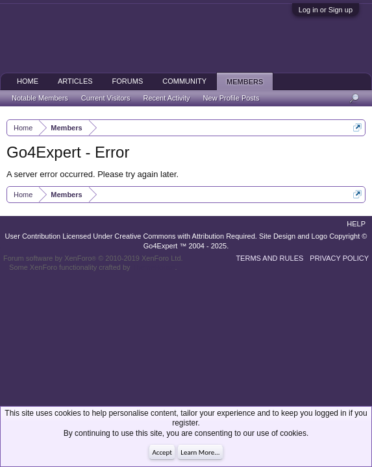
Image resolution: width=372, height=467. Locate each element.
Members (245, 82)
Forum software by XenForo (93, 258)
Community (184, 81)
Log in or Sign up (326, 10)
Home (27, 81)
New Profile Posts (231, 98)
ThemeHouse (153, 267)
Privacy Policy (339, 258)
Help (356, 224)
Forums (127, 81)
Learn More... (199, 452)
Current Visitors (105, 98)
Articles (75, 81)
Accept (162, 452)
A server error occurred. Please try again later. (92, 174)
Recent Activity (166, 98)
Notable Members (40, 98)
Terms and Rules (269, 258)
